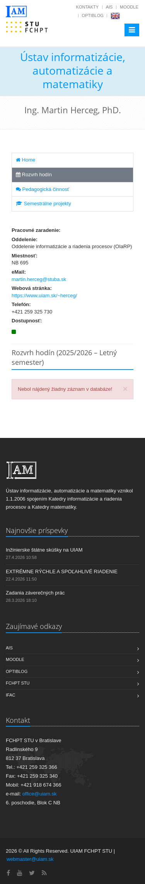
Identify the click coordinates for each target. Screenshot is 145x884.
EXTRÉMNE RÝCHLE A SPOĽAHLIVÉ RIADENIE (62, 571)
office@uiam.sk (39, 794)
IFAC (10, 695)
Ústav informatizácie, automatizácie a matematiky (72, 70)
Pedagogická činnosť (42, 189)
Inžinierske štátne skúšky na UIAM (44, 550)
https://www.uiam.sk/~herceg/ (44, 295)
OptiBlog (93, 15)
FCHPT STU (18, 683)
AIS (109, 7)
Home (25, 160)
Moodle (129, 7)
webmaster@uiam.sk (30, 859)
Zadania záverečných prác (35, 593)
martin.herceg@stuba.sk (39, 279)
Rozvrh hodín (34, 174)
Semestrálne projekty (43, 203)
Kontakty (87, 7)
